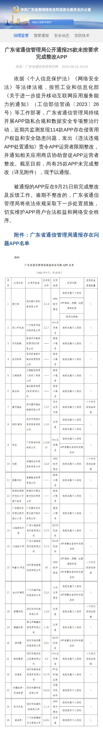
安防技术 (82, 35)
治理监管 (21, 35)
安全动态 (61, 35)
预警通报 (41, 35)
